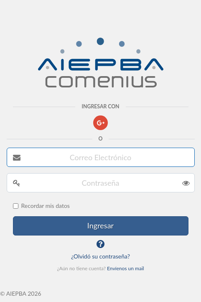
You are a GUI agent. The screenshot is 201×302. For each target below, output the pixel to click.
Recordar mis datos (41, 205)
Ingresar (100, 225)
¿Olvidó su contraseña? (100, 256)
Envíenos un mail (125, 268)
